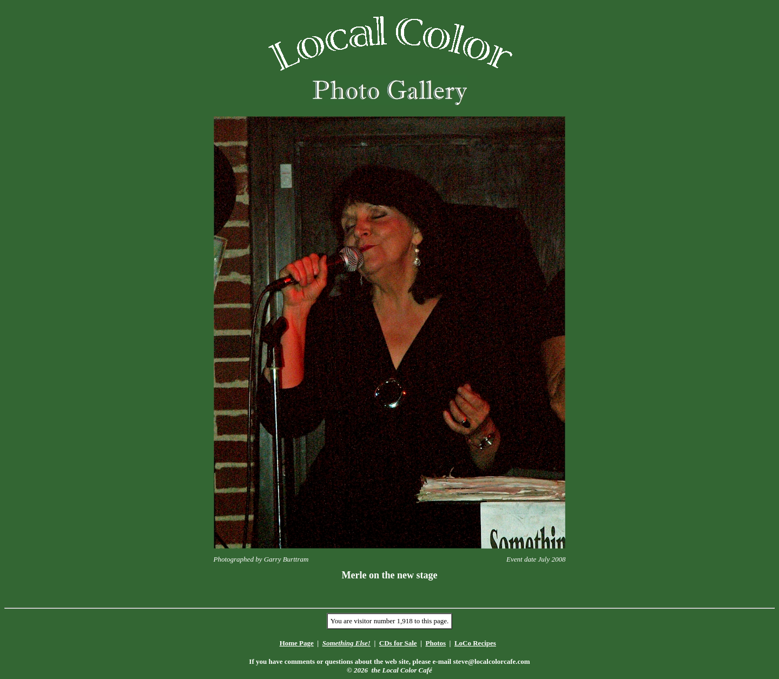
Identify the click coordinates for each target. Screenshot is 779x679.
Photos (435, 643)
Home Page (297, 643)
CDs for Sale (398, 643)
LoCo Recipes (475, 643)
